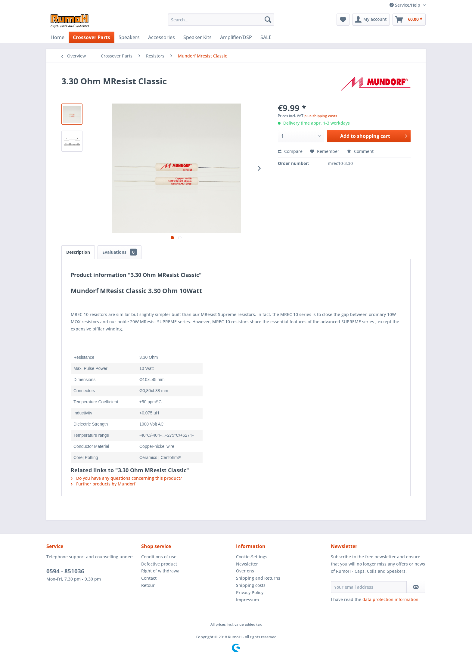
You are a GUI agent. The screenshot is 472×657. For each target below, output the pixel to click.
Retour (148, 585)
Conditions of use (158, 556)
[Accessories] (161, 37)
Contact (149, 578)
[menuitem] (221, 20)
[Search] (268, 20)
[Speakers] (129, 37)
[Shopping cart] (409, 20)
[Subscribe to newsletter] (415, 587)
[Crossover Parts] (91, 37)
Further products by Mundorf (103, 484)
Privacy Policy (249, 592)
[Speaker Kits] (197, 37)
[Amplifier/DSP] (236, 37)
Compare (290, 151)
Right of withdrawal (161, 571)
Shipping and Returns (258, 578)
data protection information (390, 599)
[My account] (371, 20)
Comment (360, 151)
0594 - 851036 (65, 571)
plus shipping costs (320, 115)
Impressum (247, 600)
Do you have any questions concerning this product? (126, 478)
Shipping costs (251, 585)
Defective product (159, 564)
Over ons (245, 571)
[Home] (57, 37)
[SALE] (266, 37)
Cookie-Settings (251, 556)
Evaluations (119, 252)
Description (78, 252)
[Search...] (221, 20)
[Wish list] (343, 20)
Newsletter (247, 564)
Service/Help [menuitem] (405, 5)
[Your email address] (369, 587)
